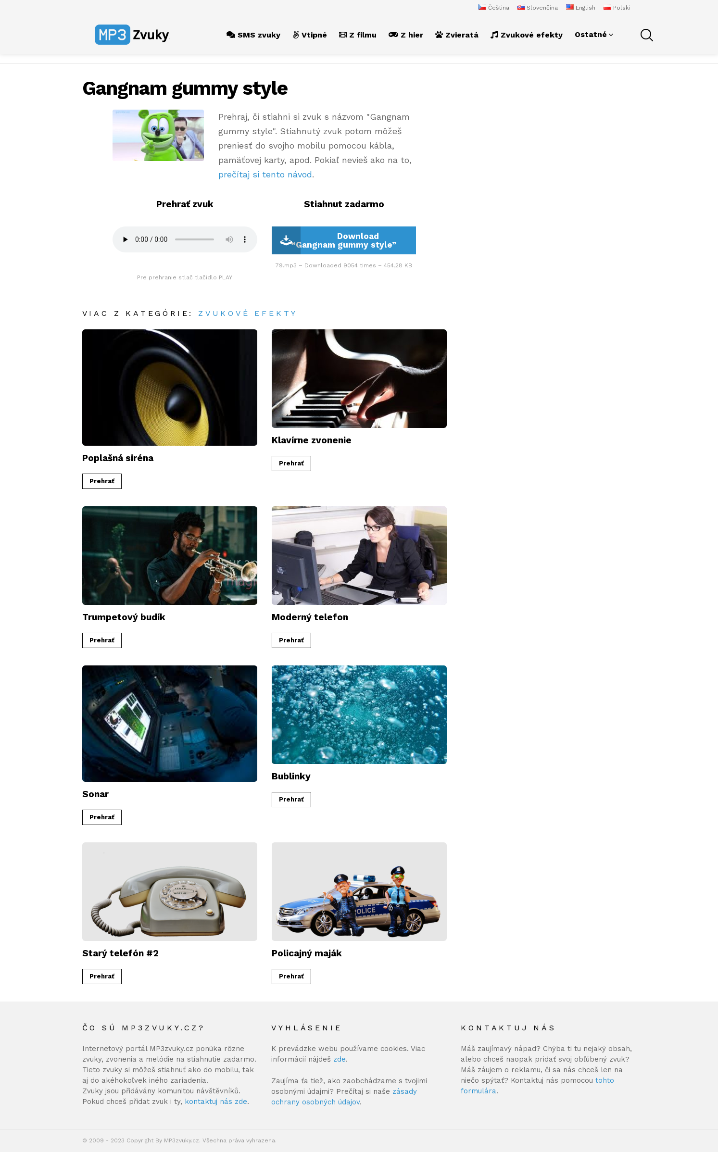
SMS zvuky (253, 34)
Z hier (406, 34)
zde (339, 1059)
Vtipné (309, 34)
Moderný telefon (310, 617)
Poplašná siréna (117, 457)
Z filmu (358, 34)
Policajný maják (307, 953)
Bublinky (291, 776)
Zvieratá (457, 34)
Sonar (95, 794)
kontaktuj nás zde (216, 1101)
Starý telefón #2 (120, 953)
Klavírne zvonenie (312, 440)
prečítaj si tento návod (265, 174)
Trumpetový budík (123, 617)
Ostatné (591, 34)
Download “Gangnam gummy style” (334, 240)
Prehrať (101, 481)
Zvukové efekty (527, 34)
